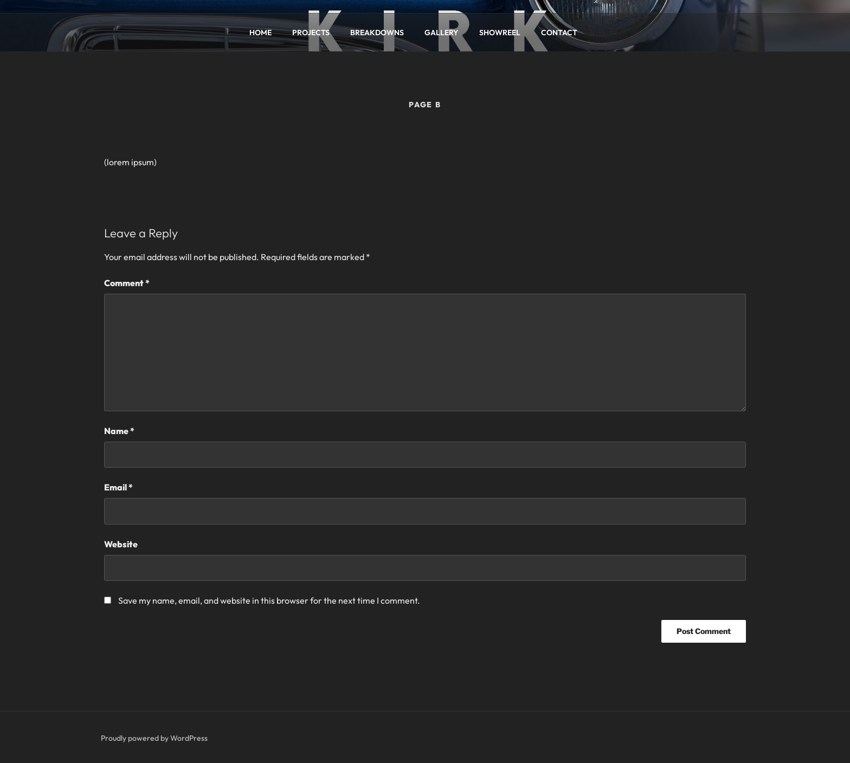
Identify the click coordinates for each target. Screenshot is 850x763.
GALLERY (441, 32)
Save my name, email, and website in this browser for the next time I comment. (269, 600)
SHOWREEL (499, 32)
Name (119, 430)
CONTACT (559, 32)
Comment (127, 282)
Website (121, 544)
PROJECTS (311, 32)
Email (118, 487)
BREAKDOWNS (377, 32)
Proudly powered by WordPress (154, 738)
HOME (260, 32)
